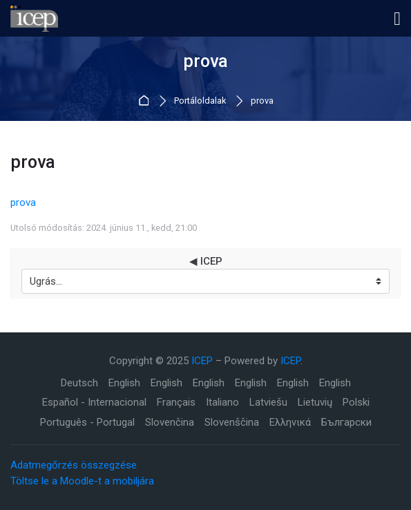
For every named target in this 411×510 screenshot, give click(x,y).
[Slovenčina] (169, 423)
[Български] (346, 423)
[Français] (176, 402)
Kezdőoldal (146, 101)
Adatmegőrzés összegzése (73, 465)
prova (262, 101)
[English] (124, 383)
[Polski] (356, 402)
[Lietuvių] (315, 402)
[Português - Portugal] (87, 423)
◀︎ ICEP (205, 261)
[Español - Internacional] (94, 402)
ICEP (202, 361)
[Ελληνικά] (290, 423)
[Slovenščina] (231, 423)
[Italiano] (222, 402)
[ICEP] (34, 19)
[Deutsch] (79, 383)
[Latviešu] (268, 402)
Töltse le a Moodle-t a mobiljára (82, 481)
